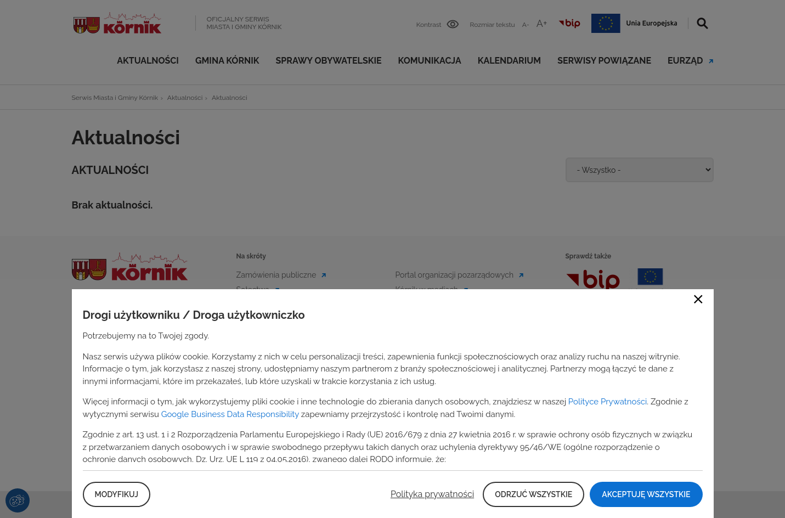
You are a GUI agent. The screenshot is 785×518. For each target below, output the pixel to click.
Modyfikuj (116, 494)
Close (698, 299)
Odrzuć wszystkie (533, 494)
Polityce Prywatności (607, 402)
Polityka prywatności (432, 494)
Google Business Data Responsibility (230, 414)
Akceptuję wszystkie (646, 494)
